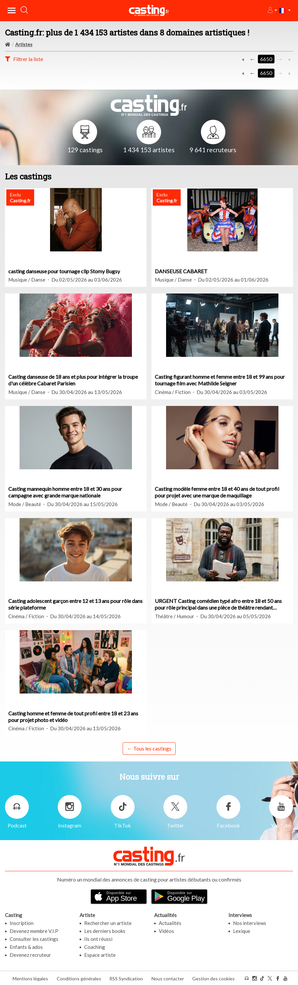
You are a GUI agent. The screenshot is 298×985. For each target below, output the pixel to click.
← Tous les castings (149, 748)
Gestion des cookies (213, 978)
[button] (272, 10)
